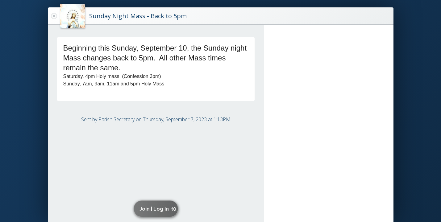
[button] (157, 209)
